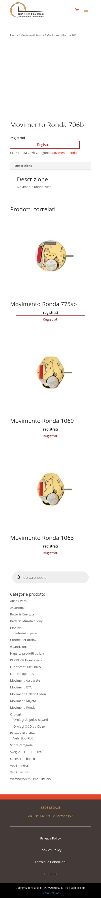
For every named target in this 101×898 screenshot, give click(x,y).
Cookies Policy (51, 850)
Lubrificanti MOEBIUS (25, 667)
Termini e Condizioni (50, 862)
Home (14, 35)
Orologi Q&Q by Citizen (30, 726)
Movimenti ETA (21, 687)
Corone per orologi (23, 640)
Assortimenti (19, 608)
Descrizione (24, 166)
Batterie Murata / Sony (26, 621)
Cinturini (16, 628)
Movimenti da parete (25, 680)
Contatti (50, 873)
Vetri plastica (19, 772)
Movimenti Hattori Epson (28, 694)
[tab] (50, 166)
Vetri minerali (20, 765)
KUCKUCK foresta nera (26, 660)
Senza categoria (21, 745)
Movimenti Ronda (32, 35)
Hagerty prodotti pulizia (27, 653)
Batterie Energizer (23, 614)
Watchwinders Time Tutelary (30, 779)
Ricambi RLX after (22, 733)
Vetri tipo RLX (23, 738)
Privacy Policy (50, 838)
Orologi (15, 714)
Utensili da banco (22, 759)
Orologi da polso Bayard (30, 719)
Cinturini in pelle (25, 633)
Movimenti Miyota (23, 701)
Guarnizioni (18, 646)
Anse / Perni (19, 601)
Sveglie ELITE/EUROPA (26, 752)
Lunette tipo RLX (22, 674)
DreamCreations (50, 893)
